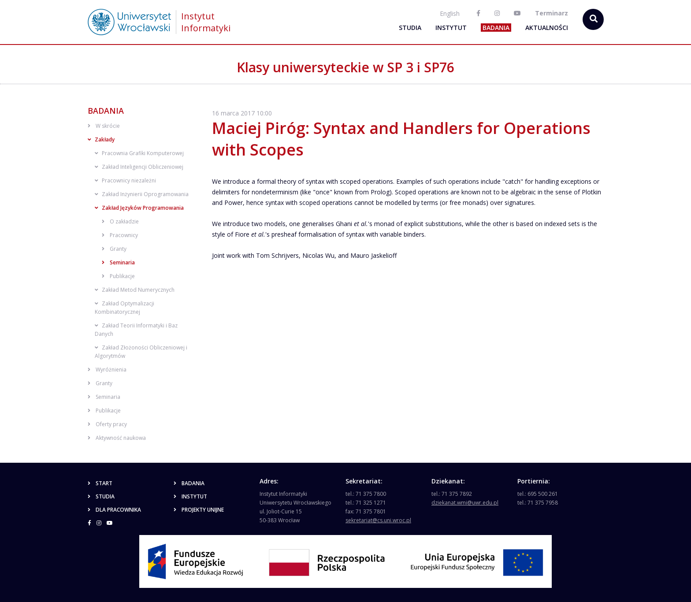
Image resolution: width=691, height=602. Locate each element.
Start (100, 483)
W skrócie (104, 126)
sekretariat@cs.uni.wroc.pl (378, 520)
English (450, 13)
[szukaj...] (593, 19)
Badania (496, 27)
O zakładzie (120, 221)
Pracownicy (120, 235)
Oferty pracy (107, 424)
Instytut (451, 27)
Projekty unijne (199, 509)
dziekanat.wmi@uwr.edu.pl (464, 502)
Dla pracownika (114, 509)
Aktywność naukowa (117, 438)
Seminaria (118, 262)
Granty (114, 249)
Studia (410, 27)
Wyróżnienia (107, 369)
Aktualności (546, 27)
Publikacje (118, 276)
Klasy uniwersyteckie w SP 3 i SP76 (345, 67)
